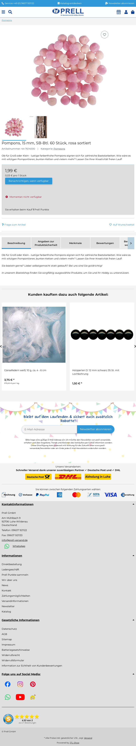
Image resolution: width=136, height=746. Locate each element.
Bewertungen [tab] (105, 243)
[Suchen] (10, 12)
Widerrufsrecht (11, 655)
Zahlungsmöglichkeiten (16, 595)
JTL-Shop (74, 742)
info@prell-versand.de (15, 540)
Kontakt (6, 590)
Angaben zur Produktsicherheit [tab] (46, 243)
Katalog (6, 611)
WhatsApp (19, 546)
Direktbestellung (12, 564)
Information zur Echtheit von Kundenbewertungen (32, 665)
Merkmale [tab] (75, 243)
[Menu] (3, 12)
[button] (126, 12)
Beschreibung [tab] (16, 243)
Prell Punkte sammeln (15, 574)
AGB (4, 634)
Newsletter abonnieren (96, 429)
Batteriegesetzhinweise (16, 649)
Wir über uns (9, 580)
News (5, 585)
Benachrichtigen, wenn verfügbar (29, 180)
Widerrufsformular (13, 660)
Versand (88, 738)
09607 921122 (19, 530)
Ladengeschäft (10, 569)
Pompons (59, 148)
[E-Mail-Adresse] (49, 429)
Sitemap (7, 639)
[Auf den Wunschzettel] (104, 34)
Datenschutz (9, 628)
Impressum (8, 644)
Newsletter (8, 606)
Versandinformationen (15, 601)
